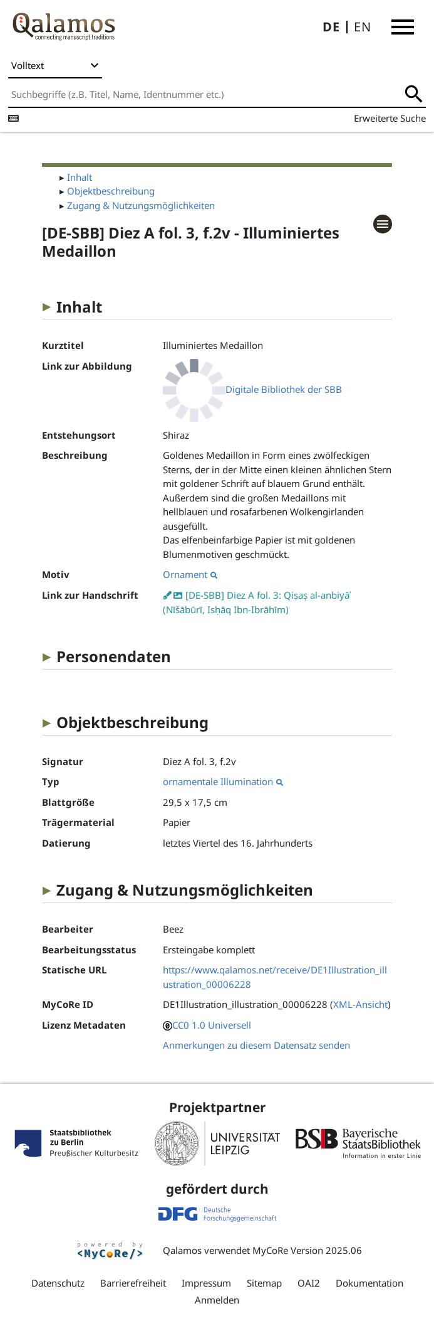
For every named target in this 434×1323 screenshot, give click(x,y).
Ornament (190, 574)
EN (362, 26)
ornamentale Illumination (223, 781)
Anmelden (217, 1300)
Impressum (206, 1283)
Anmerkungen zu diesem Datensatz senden (256, 1045)
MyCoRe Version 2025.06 (307, 1250)
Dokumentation (369, 1283)
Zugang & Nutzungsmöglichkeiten (141, 205)
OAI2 (308, 1283)
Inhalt (79, 177)
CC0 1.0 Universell (211, 1025)
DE (331, 26)
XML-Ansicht (360, 1004)
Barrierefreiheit (133, 1283)
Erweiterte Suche (390, 118)
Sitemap (264, 1283)
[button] (402, 27)
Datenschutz (58, 1283)
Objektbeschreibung (111, 191)
